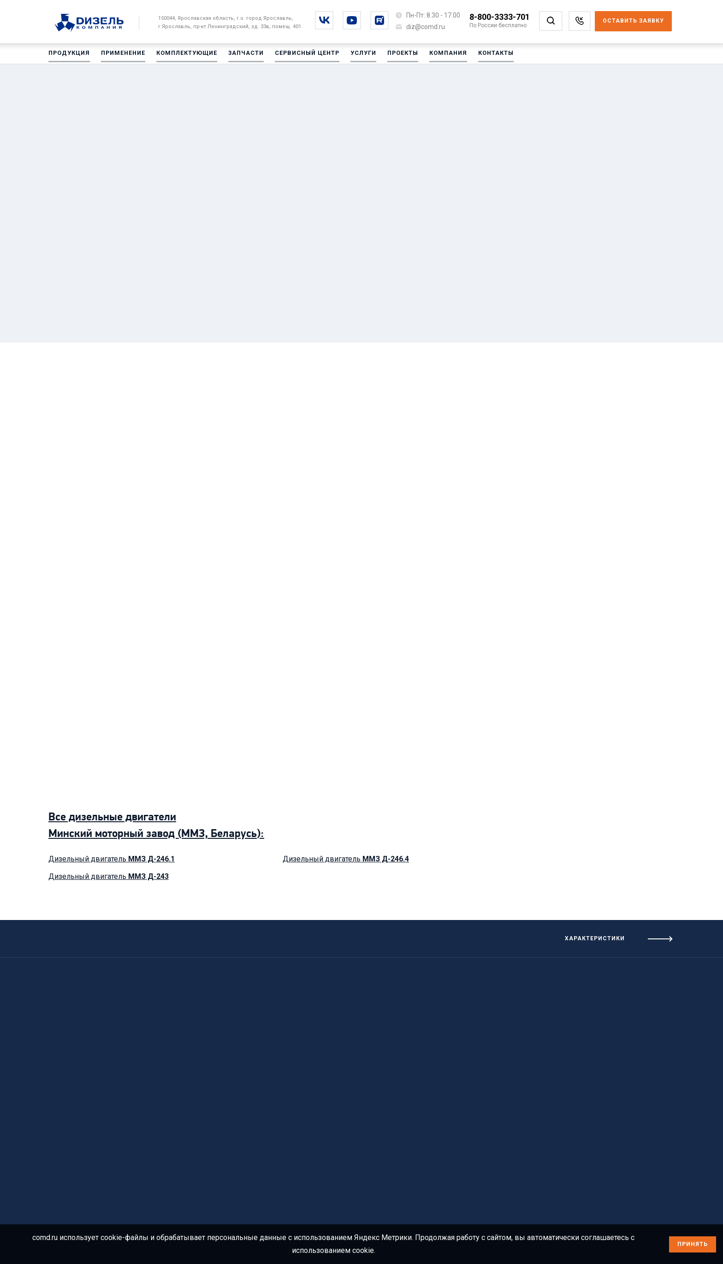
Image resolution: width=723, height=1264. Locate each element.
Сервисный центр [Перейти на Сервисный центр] (304, 55)
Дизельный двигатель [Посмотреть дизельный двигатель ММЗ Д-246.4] (346, 859)
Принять (692, 1244)
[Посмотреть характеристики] (542, 938)
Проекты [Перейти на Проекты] (399, 55)
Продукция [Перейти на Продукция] (68, 55)
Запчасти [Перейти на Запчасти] (243, 55)
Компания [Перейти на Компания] (444, 55)
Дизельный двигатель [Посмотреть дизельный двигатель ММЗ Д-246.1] (111, 859)
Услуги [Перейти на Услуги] (360, 55)
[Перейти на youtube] (352, 20)
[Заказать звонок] (580, 21)
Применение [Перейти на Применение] (122, 55)
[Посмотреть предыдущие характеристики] (181, 935)
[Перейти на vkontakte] (324, 20)
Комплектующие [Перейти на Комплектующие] (185, 55)
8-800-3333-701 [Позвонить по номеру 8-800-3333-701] (499, 17)
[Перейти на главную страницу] (93, 23)
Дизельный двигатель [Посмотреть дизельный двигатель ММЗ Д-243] (108, 876)
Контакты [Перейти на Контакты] (491, 55)
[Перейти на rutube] (379, 20)
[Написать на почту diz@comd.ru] (425, 27)
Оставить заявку (633, 21)
